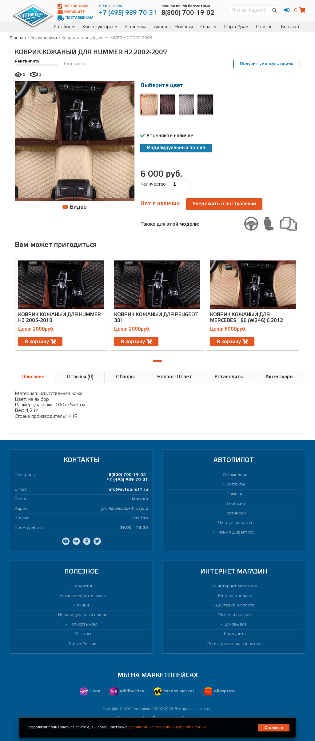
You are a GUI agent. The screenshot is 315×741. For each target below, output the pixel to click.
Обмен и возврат (235, 615)
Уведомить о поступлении (224, 204)
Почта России (83, 644)
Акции (160, 27)
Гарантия (83, 586)
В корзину (40, 341)
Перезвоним (73, 6)
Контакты (291, 27)
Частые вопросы (235, 523)
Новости (183, 27)
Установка (135, 27)
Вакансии (235, 504)
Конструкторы (99, 27)
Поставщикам (75, 18)
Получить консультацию (266, 64)
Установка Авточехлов (83, 596)
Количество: (153, 184)
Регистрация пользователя (235, 644)
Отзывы (264, 27)
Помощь (235, 494)
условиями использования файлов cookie (167, 727)
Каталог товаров (235, 596)
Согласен (274, 727)
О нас (208, 27)
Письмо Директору (235, 532)
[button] (157, 361)
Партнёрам (236, 27)
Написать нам (83, 624)
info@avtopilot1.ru (127, 490)
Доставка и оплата (235, 605)
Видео (74, 207)
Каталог (64, 27)
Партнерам (235, 513)
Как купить (235, 634)
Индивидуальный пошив (176, 148)
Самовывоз (235, 624)
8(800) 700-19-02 (127, 475)
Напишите (71, 12)
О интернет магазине (235, 586)
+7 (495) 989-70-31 (127, 480)
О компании (235, 475)
